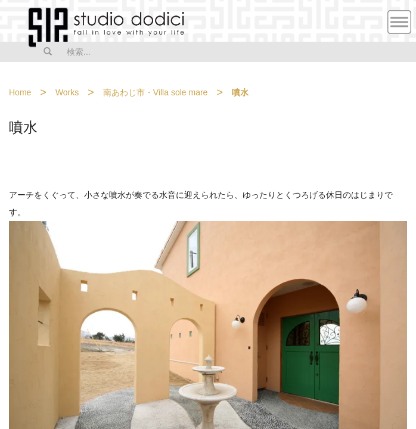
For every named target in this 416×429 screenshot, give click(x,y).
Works (67, 92)
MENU (399, 22)
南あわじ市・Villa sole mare (155, 92)
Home (20, 92)
